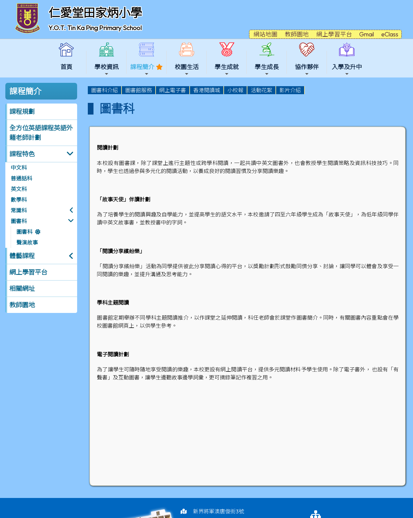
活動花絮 (261, 90)
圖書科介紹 (104, 90)
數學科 (19, 199)
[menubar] (196, 90)
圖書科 (19, 221)
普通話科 (21, 178)
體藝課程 (22, 256)
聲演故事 (27, 242)
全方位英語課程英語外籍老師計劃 (41, 133)
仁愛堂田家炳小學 (95, 12)
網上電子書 (172, 90)
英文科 (19, 189)
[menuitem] (105, 90)
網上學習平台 (28, 272)
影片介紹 (290, 90)
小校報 (235, 90)
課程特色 (22, 154)
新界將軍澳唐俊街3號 (218, 511)
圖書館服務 (138, 90)
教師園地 (22, 305)
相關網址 (22, 289)
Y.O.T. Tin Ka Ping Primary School (95, 28)
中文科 (19, 167)
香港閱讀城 (206, 90)
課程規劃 (22, 112)
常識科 (19, 210)
